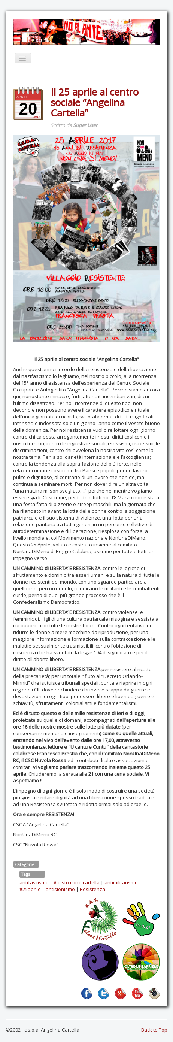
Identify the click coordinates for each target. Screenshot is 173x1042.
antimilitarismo (121, 882)
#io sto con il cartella (77, 882)
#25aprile (30, 889)
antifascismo (34, 882)
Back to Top (154, 1029)
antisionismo (60, 889)
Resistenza (92, 889)
